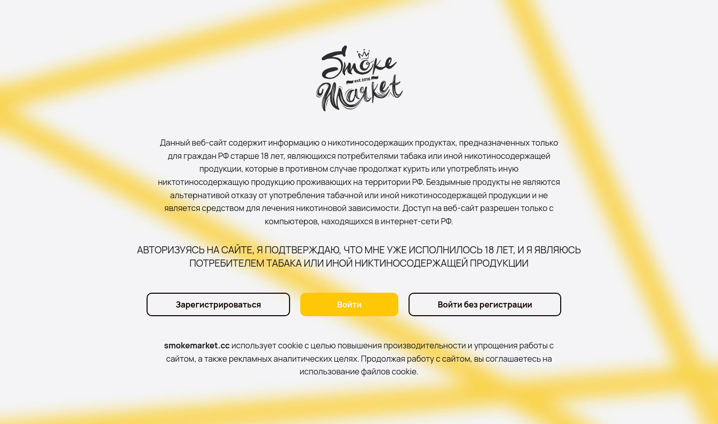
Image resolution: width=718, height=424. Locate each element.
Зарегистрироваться (218, 304)
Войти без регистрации (485, 304)
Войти (349, 304)
